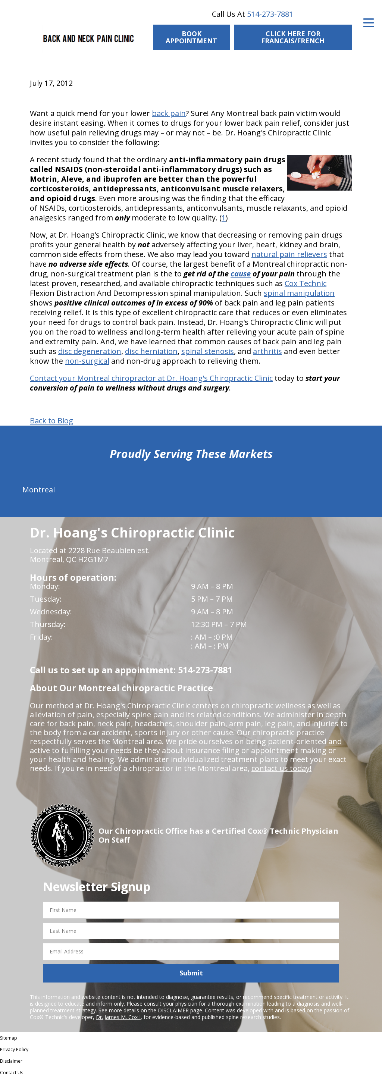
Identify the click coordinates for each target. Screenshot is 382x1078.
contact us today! (281, 768)
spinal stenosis (207, 351)
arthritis (267, 351)
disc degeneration (89, 351)
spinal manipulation (299, 293)
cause (241, 274)
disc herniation (151, 351)
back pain (169, 113)
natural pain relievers (289, 254)
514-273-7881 (270, 14)
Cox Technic (305, 283)
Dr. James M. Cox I (118, 1017)
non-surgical (87, 361)
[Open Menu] (369, 23)
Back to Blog (51, 421)
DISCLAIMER (173, 1010)
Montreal (38, 490)
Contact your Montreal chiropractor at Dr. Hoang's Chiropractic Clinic (151, 378)
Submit (191, 972)
